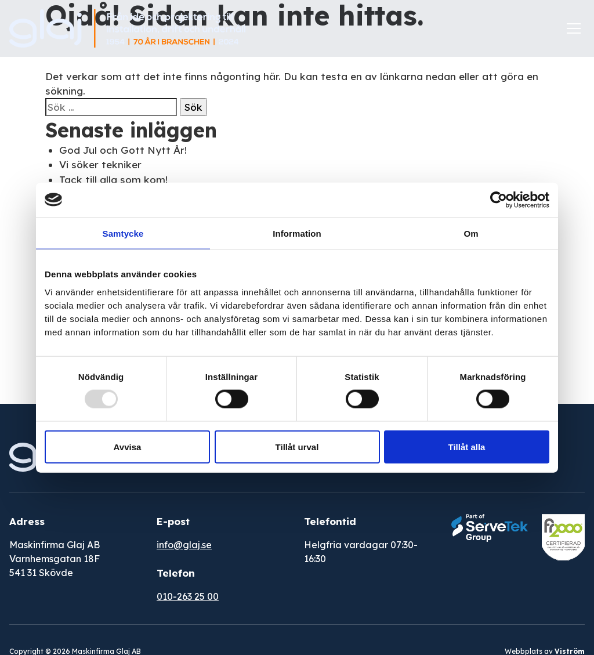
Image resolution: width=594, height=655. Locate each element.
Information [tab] (297, 233)
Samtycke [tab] (123, 233)
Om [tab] (470, 233)
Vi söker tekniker (100, 164)
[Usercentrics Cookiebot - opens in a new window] (498, 199)
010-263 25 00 (188, 596)
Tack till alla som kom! (113, 179)
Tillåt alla (467, 447)
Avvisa (128, 447)
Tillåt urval (297, 447)
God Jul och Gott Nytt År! (123, 150)
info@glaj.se (184, 545)
